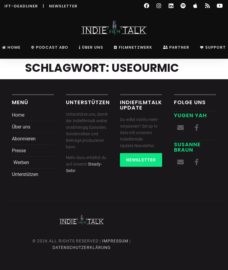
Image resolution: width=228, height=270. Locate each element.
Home (11, 47)
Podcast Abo (49, 47)
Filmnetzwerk (133, 47)
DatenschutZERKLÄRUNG (82, 247)
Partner (176, 47)
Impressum (115, 241)
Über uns (91, 47)
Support (213, 47)
